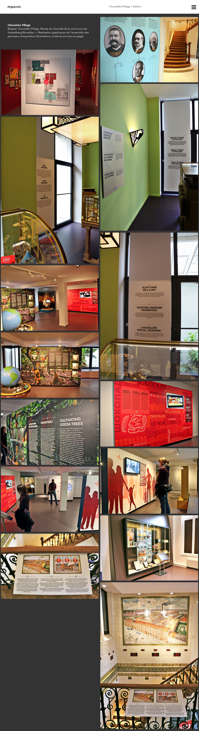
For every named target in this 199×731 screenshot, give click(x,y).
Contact (59, 7)
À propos (42, 7)
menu (193, 7)
